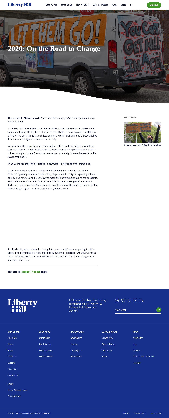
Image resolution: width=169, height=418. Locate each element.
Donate (154, 5)
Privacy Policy (139, 413)
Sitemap (126, 413)
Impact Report (30, 272)
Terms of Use (156, 413)
